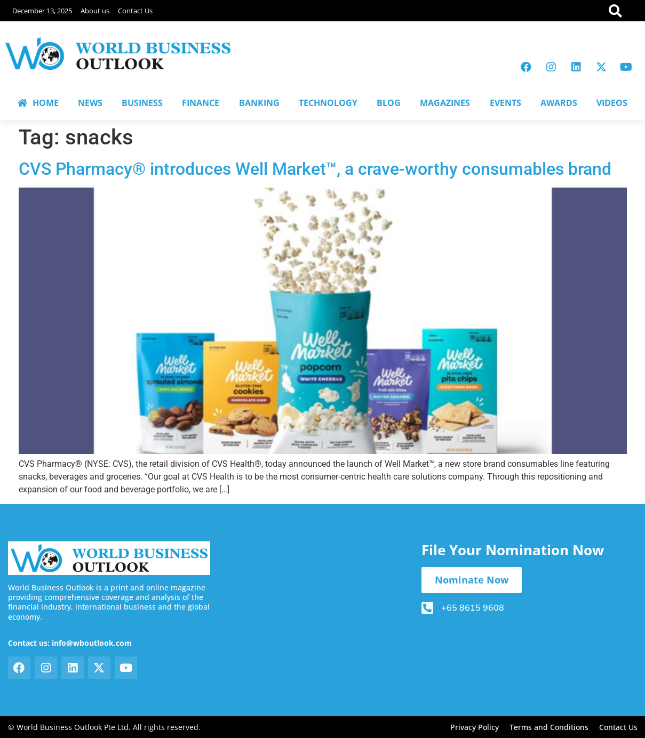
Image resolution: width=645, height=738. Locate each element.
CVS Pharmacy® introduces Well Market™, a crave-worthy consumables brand (315, 169)
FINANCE (200, 103)
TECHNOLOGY (328, 103)
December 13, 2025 (42, 10)
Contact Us (135, 10)
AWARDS (558, 103)
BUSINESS (142, 103)
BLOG (389, 103)
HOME (38, 103)
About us (95, 10)
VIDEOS (611, 103)
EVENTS (505, 103)
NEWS (90, 103)
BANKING (259, 103)
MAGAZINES (445, 103)
